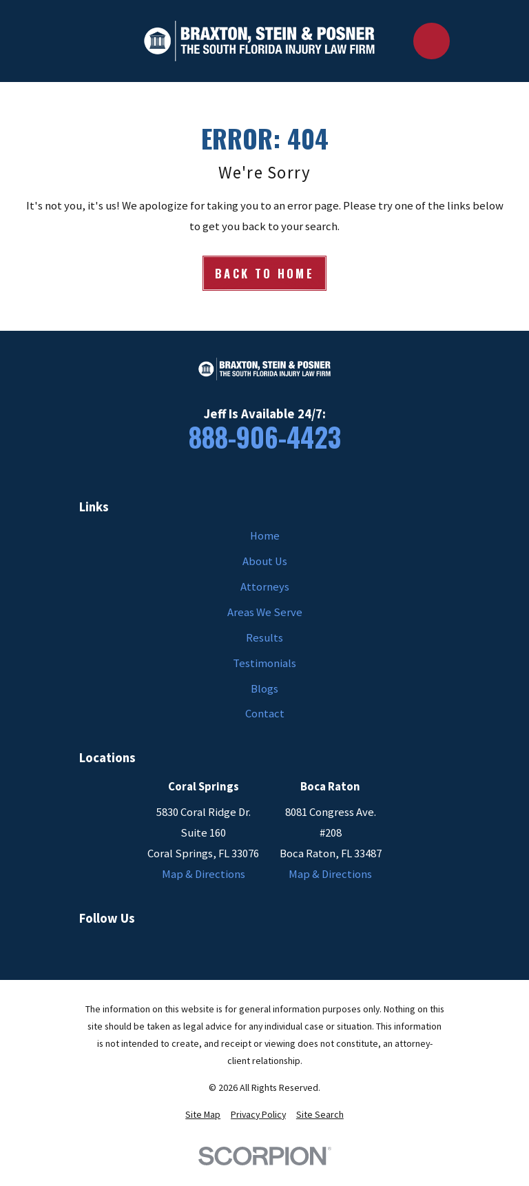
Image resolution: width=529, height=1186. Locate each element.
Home (265, 536)
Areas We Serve (264, 612)
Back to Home (264, 273)
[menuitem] (202, 1114)
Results (264, 638)
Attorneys (264, 587)
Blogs (264, 689)
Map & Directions (203, 874)
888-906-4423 (265, 437)
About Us (264, 561)
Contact (264, 713)
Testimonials (264, 663)
